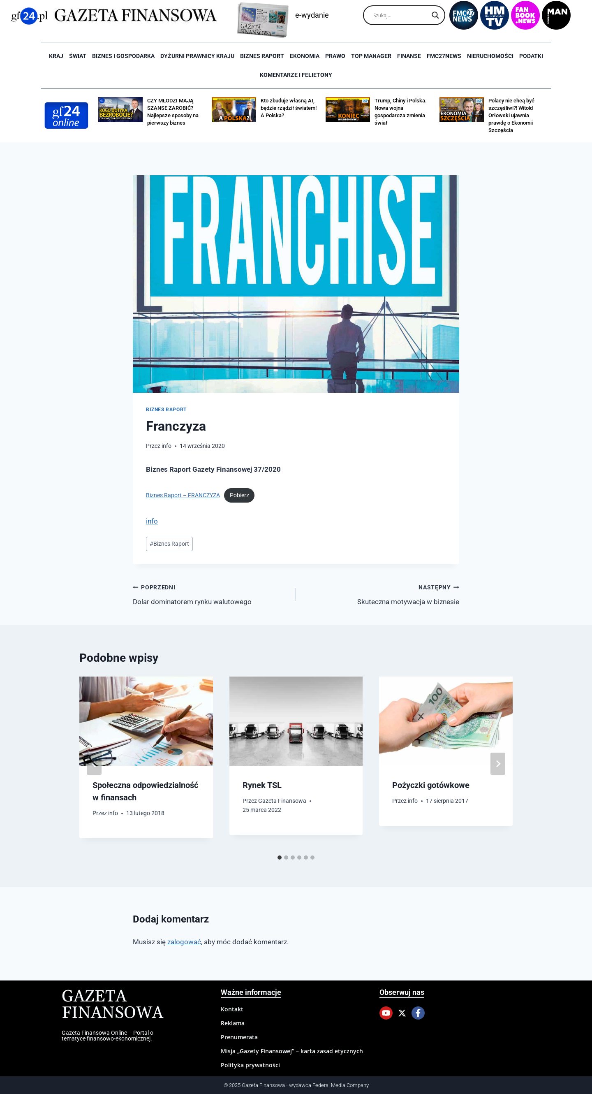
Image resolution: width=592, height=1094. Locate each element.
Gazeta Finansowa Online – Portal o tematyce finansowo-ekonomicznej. (107, 1035)
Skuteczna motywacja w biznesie (381, 594)
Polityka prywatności (250, 1065)
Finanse (409, 56)
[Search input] (400, 15)
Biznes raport (262, 56)
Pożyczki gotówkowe (430, 785)
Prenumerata (239, 1037)
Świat (77, 56)
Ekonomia (304, 56)
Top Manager (371, 56)
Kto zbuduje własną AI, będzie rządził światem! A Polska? (289, 107)
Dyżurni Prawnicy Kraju (197, 56)
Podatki (531, 56)
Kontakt (232, 1009)
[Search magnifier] (435, 15)
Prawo (335, 56)
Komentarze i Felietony (296, 75)
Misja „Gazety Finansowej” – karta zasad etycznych (292, 1051)
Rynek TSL (262, 785)
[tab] (280, 857)
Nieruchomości (490, 56)
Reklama (233, 1023)
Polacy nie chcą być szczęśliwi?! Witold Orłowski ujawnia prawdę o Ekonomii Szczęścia (511, 115)
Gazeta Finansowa (282, 800)
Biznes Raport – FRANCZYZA (183, 495)
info (166, 446)
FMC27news (444, 56)
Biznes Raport (169, 543)
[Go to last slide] (94, 764)
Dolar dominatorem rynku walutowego (211, 594)
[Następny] (497, 764)
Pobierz (239, 495)
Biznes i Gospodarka (123, 56)
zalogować (184, 942)
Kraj (56, 56)
